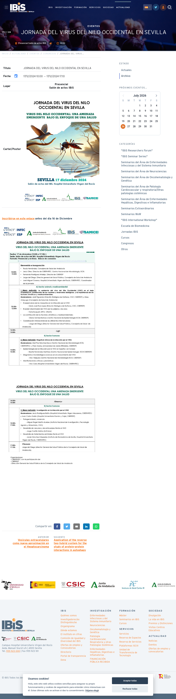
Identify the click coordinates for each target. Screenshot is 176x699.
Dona (63, 665)
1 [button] (139, 110)
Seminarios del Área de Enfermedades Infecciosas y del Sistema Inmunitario (144, 168)
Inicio (5, 58)
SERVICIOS (95, 7)
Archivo (125, 80)
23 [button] (145, 125)
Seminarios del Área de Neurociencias (144, 175)
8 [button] (139, 115)
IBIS (50, 7)
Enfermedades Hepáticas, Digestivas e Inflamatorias (102, 657)
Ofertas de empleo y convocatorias (159, 655)
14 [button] (134, 120)
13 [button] (128, 120)
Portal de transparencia (73, 661)
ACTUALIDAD (123, 7)
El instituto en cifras (71, 639)
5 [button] (123, 115)
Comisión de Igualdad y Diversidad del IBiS (73, 645)
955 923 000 (13, 656)
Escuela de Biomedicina (135, 230)
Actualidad (19, 58)
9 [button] (145, 115)
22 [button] (140, 125)
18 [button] (156, 120)
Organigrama (68, 631)
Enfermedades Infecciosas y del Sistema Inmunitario (100, 624)
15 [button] (140, 120)
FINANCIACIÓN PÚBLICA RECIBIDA (100, 666)
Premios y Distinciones (161, 629)
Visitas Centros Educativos (157, 634)
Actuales (126, 74)
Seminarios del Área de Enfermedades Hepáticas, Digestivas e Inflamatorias (144, 205)
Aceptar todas (130, 680)
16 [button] (145, 120)
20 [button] (128, 125)
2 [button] (145, 110)
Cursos (125, 241)
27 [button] (128, 130)
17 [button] (151, 120)
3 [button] (151, 110)
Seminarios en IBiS (129, 625)
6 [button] (128, 115)
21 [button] (134, 125)
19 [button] (123, 125)
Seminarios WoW (131, 218)
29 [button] (140, 130)
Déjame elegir (92, 690)
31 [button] (151, 130)
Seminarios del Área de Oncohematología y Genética (147, 183)
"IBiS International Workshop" (139, 224)
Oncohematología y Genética (100, 636)
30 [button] (145, 130)
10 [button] (151, 115)
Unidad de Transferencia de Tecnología (128, 658)
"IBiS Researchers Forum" (137, 154)
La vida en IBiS (156, 625)
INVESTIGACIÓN (63, 7)
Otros (124, 253)
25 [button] (156, 125)
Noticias (153, 646)
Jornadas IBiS (129, 236)
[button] (156, 99)
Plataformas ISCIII (128, 651)
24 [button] (151, 125)
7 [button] (134, 115)
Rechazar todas (130, 689)
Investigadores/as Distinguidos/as (70, 626)
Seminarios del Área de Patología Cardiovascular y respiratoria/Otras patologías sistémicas (142, 194)
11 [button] (156, 115)
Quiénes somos (69, 621)
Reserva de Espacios (130, 643)
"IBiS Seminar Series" (134, 160)
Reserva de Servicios (130, 647)
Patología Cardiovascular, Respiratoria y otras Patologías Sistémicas (101, 646)
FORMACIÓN (80, 7)
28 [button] (134, 130)
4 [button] (156, 110)
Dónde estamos (69, 635)
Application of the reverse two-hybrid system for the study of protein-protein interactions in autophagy (70, 549)
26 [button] (123, 130)
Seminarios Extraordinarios (137, 212)
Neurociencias (97, 630)
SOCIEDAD (108, 7)
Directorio (66, 657)
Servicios (124, 639)
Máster (123, 621)
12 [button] (123, 120)
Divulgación (155, 621)
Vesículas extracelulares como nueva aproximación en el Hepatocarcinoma (31, 548)
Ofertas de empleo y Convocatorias (71, 652)
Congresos (49, 58)
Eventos (34, 58)
